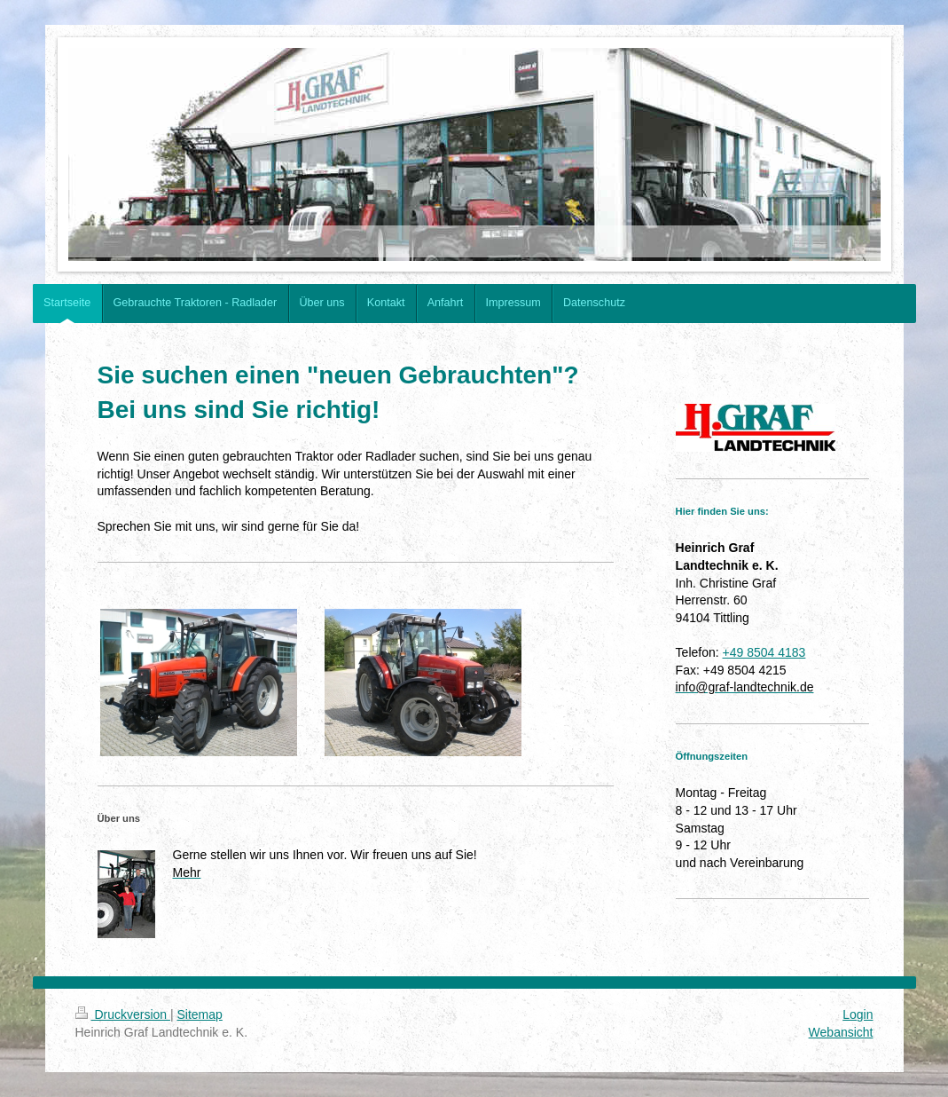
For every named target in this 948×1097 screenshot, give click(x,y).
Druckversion (122, 1014)
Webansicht (841, 1032)
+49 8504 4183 (764, 652)
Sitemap (200, 1014)
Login (857, 1014)
